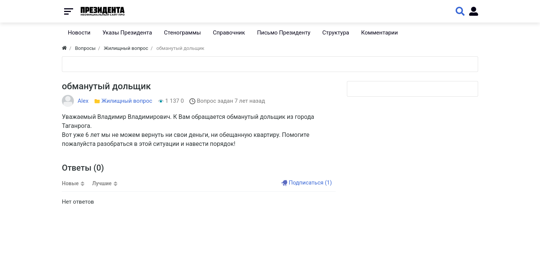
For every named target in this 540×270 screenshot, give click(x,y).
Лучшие (102, 183)
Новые (70, 183)
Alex (83, 101)
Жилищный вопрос (127, 101)
